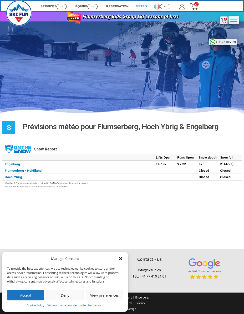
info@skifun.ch (149, 270)
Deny (65, 295)
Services (54, 6)
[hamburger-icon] (234, 20)
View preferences (104, 295)
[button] (120, 258)
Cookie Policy (35, 305)
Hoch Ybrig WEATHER (122, 212)
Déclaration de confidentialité (66, 305)
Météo (141, 6)
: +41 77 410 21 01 (223, 41)
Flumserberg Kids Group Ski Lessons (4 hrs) (122, 16)
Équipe (86, 6)
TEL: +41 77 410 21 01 (149, 276)
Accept (25, 295)
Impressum (95, 305)
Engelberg (141, 297)
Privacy (140, 303)
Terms (128, 303)
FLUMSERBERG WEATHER (42, 212)
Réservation (117, 6)
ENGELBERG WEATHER (201, 212)
